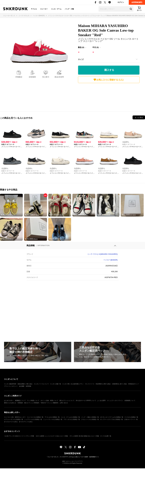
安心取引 (45, 77)
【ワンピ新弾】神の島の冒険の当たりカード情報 (84, 436)
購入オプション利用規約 (31, 403)
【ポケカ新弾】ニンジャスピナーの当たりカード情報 (51, 436)
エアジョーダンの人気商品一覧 (13, 419)
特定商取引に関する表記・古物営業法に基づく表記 (111, 384)
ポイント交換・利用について (49, 400)
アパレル (34, 9)
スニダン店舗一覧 (55, 384)
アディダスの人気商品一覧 (72, 419)
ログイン (121, 2)
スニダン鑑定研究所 (10, 384)
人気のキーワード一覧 (131, 419)
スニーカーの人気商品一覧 (35, 417)
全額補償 (32, 77)
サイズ (81, 59)
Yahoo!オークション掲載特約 (49, 403)
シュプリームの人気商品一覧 (33, 419)
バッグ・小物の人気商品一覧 (90, 417)
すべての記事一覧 (105, 436)
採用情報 (28, 386)
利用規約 (20, 403)
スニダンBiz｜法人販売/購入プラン (73, 384)
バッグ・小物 (69, 9)
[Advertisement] (109, 96)
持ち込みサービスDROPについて (86, 400)
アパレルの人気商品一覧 (52, 417)
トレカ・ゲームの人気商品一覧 (70, 417)
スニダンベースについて (41, 384)
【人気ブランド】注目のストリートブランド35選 (19, 436)
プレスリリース (89, 384)
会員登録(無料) (136, 2)
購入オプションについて (67, 400)
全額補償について (129, 400)
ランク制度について (33, 400)
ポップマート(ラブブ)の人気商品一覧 (111, 419)
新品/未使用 (59, 77)
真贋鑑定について (20, 400)
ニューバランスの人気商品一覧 (52, 419)
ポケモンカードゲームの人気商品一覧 (111, 417)
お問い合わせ (64, 403)
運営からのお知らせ (10, 403)
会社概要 (21, 386)
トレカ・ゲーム (56, 9)
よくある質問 (101, 400)
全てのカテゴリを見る (11, 421)
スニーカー (44, 9)
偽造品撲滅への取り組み (25, 384)
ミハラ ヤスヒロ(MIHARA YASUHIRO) (102, 254)
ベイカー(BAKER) (110, 260)
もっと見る (139, 117)
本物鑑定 (18, 77)
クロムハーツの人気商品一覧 (90, 419)
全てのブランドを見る (25, 421)
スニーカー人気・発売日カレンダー (15, 417)
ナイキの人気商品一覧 (131, 417)
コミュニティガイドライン (115, 400)
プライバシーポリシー (11, 386)
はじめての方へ (9, 400)
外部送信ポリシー (133, 384)
